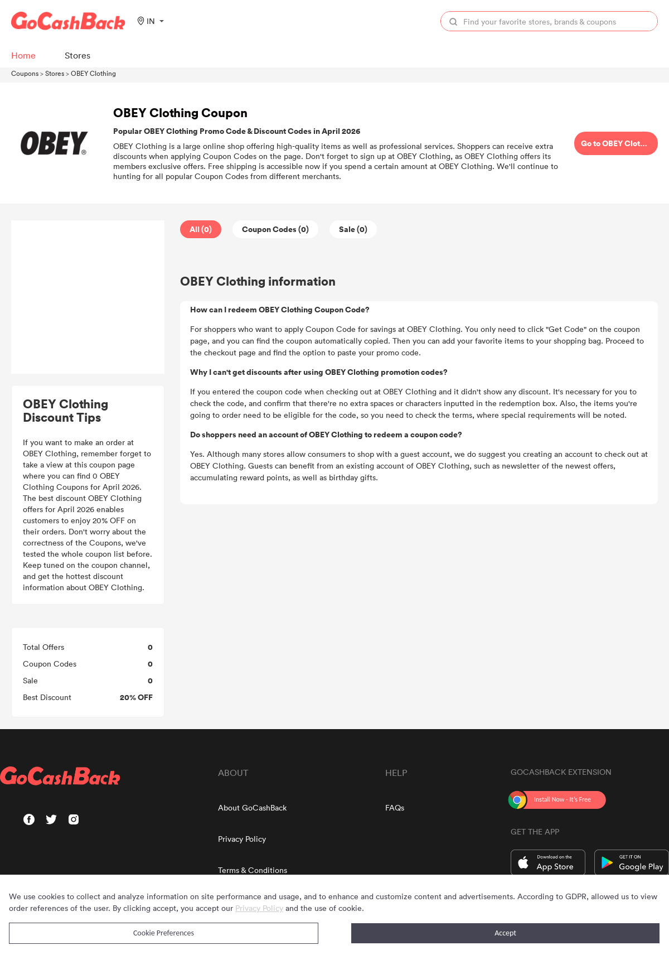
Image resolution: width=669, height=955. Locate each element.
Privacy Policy (242, 838)
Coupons (24, 73)
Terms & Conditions (252, 870)
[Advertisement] (88, 297)
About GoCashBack (252, 807)
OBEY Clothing (93, 73)
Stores (54, 73)
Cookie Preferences (163, 933)
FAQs (394, 807)
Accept (505, 933)
